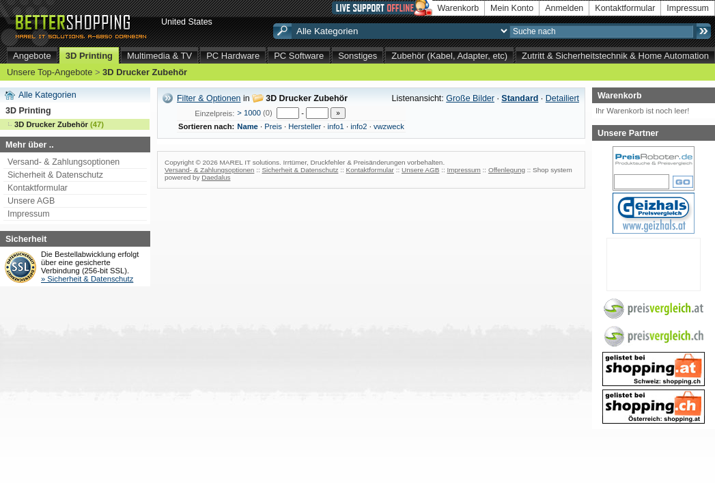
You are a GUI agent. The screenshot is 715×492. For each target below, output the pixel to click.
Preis (273, 126)
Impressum (688, 8)
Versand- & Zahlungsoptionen (64, 162)
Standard (519, 98)
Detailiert (562, 98)
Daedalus (215, 177)
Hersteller (304, 126)
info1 (336, 126)
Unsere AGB (31, 201)
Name (247, 126)
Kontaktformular (625, 8)
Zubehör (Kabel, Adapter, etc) (449, 56)
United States (186, 22)
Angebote (32, 56)
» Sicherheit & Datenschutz (87, 279)
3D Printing (89, 56)
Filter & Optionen (209, 98)
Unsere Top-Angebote (49, 72)
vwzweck (389, 126)
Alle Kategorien (47, 95)
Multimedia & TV (159, 56)
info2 (358, 126)
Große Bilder (470, 98)
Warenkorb (458, 8)
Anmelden (564, 8)
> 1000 (249, 113)
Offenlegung (506, 170)
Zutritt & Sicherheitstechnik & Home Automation (615, 56)
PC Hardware (233, 56)
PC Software (299, 56)
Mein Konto (511, 8)
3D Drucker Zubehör (144, 72)
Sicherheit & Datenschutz (55, 175)
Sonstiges (357, 56)
